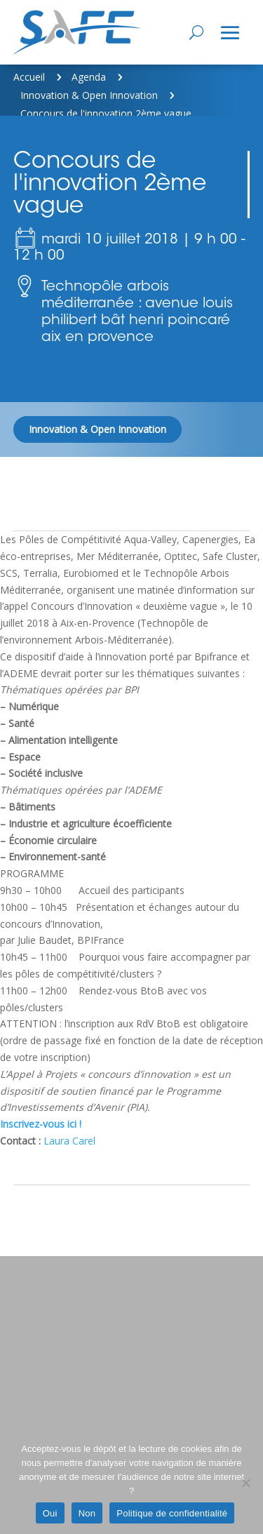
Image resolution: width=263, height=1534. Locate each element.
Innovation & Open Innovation (89, 95)
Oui (50, 1513)
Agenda (89, 77)
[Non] (245, 1483)
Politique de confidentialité (171, 1513)
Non (87, 1513)
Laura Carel (69, 1140)
